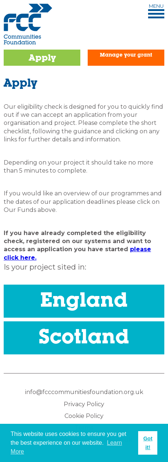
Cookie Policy (84, 415)
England (84, 299)
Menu (156, 11)
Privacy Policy (84, 404)
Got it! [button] (148, 443)
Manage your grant (126, 54)
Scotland (84, 336)
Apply (42, 57)
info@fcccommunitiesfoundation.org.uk (84, 392)
